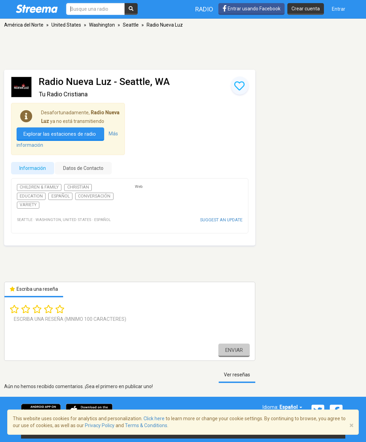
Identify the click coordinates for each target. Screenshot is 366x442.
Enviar (234, 350)
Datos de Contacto (83, 168)
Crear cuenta (305, 8)
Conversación (94, 196)
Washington (102, 25)
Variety (28, 204)
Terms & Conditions (146, 425)
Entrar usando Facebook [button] (251, 8)
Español (60, 196)
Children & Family (39, 187)
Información (32, 168)
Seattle (131, 25)
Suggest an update (221, 219)
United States (66, 25)
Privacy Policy (100, 425)
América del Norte (23, 25)
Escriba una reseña (34, 289)
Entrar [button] (338, 9)
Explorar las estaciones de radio (60, 134)
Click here (154, 418)
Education (31, 196)
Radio (204, 9)
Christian (78, 187)
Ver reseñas (237, 374)
